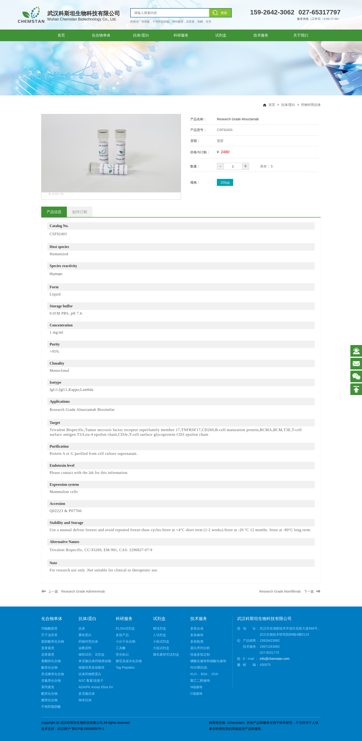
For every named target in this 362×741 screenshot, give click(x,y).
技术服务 (198, 618)
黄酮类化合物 (51, 661)
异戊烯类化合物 (52, 674)
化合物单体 (51, 618)
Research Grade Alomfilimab (280, 591)
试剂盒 (159, 618)
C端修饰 (196, 693)
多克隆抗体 (87, 693)
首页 (272, 105)
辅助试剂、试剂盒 (92, 654)
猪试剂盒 (159, 628)
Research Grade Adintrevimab (83, 591)
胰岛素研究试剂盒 (166, 654)
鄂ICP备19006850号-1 (88, 729)
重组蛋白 (85, 635)
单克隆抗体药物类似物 (95, 661)
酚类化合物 (49, 667)
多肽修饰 (196, 635)
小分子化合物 (125, 641)
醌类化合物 (49, 693)
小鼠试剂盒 (161, 641)
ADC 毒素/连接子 (91, 680)
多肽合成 (196, 628)
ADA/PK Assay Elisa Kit (96, 687)
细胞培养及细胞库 (92, 667)
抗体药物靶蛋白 (90, 674)
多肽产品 (122, 635)
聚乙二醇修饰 (200, 680)
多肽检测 (196, 641)
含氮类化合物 (51, 680)
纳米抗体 (85, 700)
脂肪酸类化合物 (52, 641)
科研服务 (124, 618)
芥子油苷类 (49, 635)
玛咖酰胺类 (49, 628)
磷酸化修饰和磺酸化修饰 (208, 661)
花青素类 (47, 654)
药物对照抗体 (311, 105)
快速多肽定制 (200, 654)
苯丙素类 (47, 687)
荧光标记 (122, 654)
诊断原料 (85, 648)
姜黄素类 (47, 648)
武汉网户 (64, 729)
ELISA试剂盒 (125, 628)
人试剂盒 (159, 635)
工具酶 (121, 648)
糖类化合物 (49, 700)
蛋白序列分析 (200, 648)
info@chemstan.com (275, 659)
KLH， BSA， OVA (204, 674)
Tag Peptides (125, 667)
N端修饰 (196, 687)
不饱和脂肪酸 (51, 706)
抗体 (82, 628)
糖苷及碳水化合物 (129, 661)
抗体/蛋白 (288, 105)
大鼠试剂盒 (161, 648)
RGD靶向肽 (198, 667)
